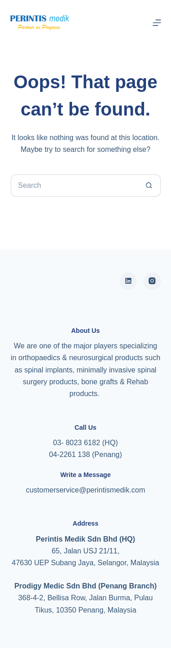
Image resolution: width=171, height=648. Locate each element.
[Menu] (157, 23)
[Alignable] (128, 281)
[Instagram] (152, 281)
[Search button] (149, 185)
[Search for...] (74, 185)
